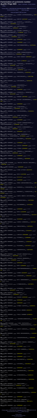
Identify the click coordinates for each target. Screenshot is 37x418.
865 (22, 8)
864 (20, 8)
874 (9, 10)
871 (33, 8)
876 (13, 10)
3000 (23, 10)
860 (14, 8)
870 (32, 8)
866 (24, 8)
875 (11, 10)
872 (35, 8)
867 (26, 8)
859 (12, 8)
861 (15, 8)
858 (10, 8)
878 (16, 10)
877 (15, 10)
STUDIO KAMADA (31, 4)
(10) (3, 14)
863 (19, 8)
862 (17, 8)
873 (8, 10)
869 (30, 8)
